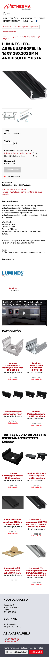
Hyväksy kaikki (36, 652)
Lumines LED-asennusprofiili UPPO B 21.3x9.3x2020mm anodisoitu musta (36, 523)
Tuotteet (39, 18)
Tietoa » (41, 648)
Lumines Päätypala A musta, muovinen (12, 412)
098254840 (13, 639)
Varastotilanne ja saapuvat (14, 189)
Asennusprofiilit (9, 32)
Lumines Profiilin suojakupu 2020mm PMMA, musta (12, 522)
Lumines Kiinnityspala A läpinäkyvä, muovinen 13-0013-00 (12, 366)
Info (25, 21)
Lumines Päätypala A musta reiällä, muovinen (36, 413)
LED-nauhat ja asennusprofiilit (26, 27)
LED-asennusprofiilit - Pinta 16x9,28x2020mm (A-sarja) (22, 38)
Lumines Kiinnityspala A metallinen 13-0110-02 (36, 366)
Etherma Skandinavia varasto (17, 153)
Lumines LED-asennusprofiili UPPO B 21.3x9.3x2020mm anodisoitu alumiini (36, 571)
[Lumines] (13, 279)
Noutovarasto (11, 21)
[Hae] (24, 13)
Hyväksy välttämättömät (16, 652)
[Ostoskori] (31, 21)
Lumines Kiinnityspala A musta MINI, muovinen (12, 475)
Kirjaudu (26, 18)
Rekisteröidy (10, 18)
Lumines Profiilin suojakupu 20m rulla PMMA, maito (12, 570)
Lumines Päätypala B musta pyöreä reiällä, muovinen (36, 475)
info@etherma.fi (10, 641)
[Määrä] (9, 143)
